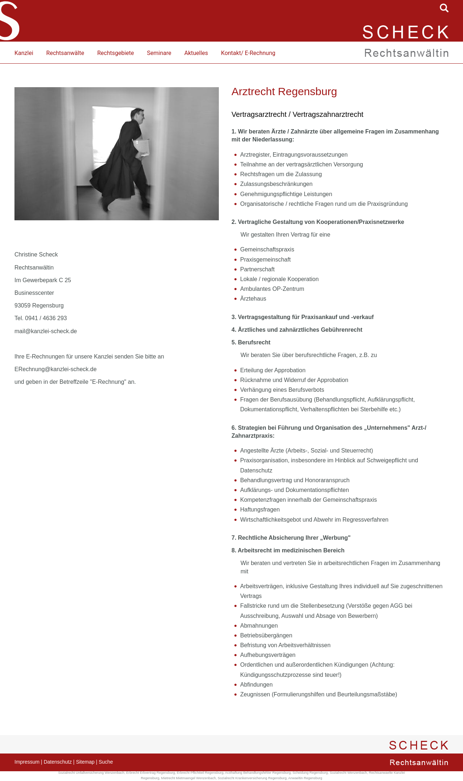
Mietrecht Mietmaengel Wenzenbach (188, 778)
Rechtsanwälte (65, 53)
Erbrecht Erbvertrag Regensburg (150, 772)
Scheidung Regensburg (310, 772)
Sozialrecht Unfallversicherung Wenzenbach (91, 772)
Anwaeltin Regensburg (305, 778)
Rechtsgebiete (115, 53)
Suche (106, 762)
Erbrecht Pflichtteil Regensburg (200, 772)
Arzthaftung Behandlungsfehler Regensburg (258, 772)
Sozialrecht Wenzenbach (348, 772)
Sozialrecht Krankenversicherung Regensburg (252, 778)
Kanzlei (23, 53)
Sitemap (85, 762)
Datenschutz (58, 762)
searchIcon (444, 8)
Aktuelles (196, 53)
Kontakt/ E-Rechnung (248, 53)
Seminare (159, 53)
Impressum (26, 762)
